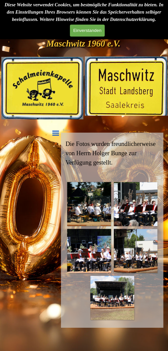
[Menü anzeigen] (56, 133)
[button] (89, 203)
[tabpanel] (112, 153)
